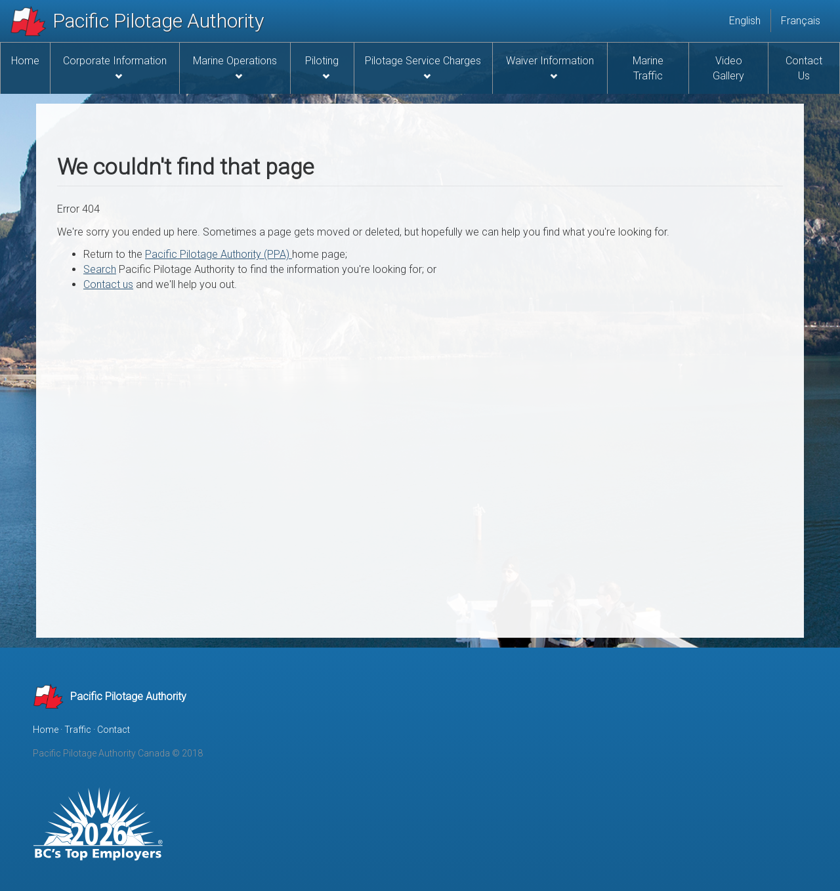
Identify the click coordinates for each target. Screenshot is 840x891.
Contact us (108, 284)
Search (99, 269)
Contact (113, 729)
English (745, 20)
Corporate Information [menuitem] (115, 67)
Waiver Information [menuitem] (550, 67)
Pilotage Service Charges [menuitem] (423, 67)
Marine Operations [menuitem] (235, 67)
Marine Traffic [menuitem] (648, 68)
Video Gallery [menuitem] (728, 68)
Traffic (77, 729)
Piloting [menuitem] (322, 67)
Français (800, 20)
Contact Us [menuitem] (804, 68)
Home (45, 729)
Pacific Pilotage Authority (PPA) (218, 254)
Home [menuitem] (25, 60)
